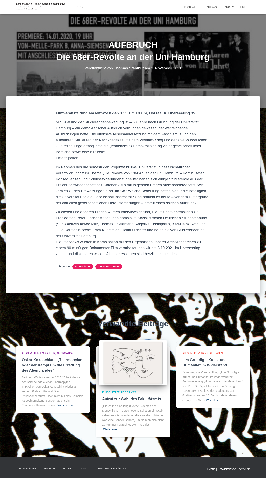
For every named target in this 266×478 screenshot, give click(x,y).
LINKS (243, 7)
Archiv (229, 7)
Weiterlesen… (67, 405)
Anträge (212, 7)
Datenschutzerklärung (109, 468)
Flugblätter (191, 7)
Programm (128, 392)
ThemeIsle (243, 469)
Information (65, 353)
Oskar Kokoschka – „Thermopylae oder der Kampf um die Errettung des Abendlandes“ (52, 365)
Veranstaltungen (108, 266)
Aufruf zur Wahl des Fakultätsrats (131, 399)
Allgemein (29, 353)
